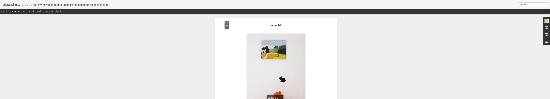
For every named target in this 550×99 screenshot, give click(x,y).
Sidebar (40, 11)
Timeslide (59, 11)
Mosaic (31, 11)
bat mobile (276, 25)
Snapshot (49, 11)
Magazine (22, 11)
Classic (4, 11)
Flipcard (12, 11)
